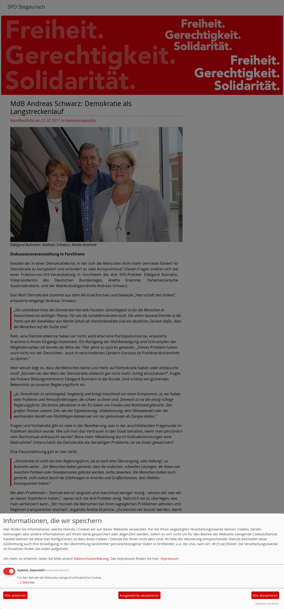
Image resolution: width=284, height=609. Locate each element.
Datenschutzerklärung (91, 558)
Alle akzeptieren (265, 595)
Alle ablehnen (15, 595)
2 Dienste (25, 582)
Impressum (169, 558)
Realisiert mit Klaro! (267, 603)
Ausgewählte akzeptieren (139, 595)
